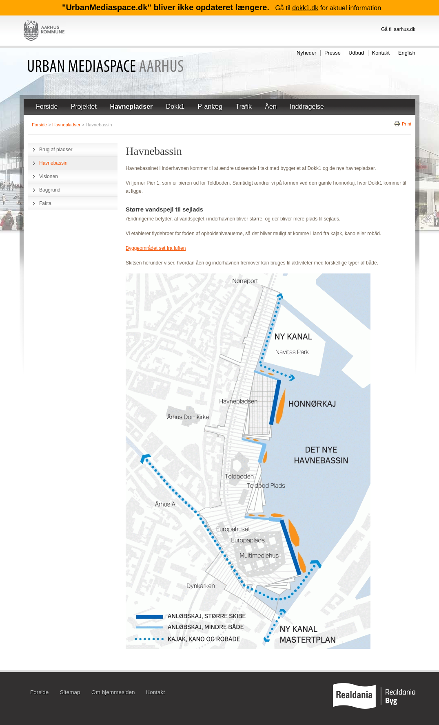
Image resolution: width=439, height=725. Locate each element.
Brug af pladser (55, 149)
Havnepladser (131, 106)
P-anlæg (210, 106)
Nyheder (306, 53)
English (406, 53)
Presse (332, 53)
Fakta (45, 203)
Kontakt (381, 53)
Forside (47, 106)
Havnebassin (53, 163)
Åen (270, 106)
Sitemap (70, 693)
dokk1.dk (305, 7)
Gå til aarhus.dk (398, 29)
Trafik (244, 106)
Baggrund (49, 190)
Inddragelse (307, 106)
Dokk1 (175, 106)
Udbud (356, 53)
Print (402, 123)
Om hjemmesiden (113, 693)
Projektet (84, 106)
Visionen (48, 176)
